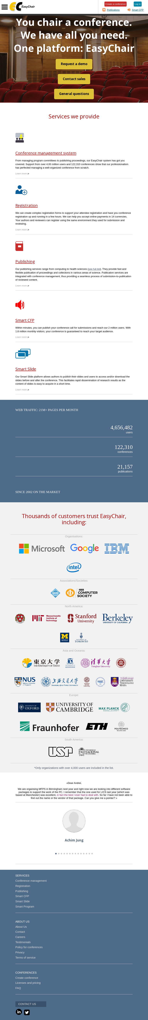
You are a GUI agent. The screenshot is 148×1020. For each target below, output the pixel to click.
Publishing (25, 261)
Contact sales (74, 79)
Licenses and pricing (28, 982)
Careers (20, 937)
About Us (21, 926)
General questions (74, 93)
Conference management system (45, 153)
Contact (20, 931)
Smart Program (24, 906)
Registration (26, 205)
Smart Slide (25, 369)
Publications (113, 10)
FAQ (18, 988)
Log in (138, 4)
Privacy (19, 952)
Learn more (22, 173)
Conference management (31, 880)
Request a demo (74, 64)
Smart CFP (138, 10)
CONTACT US (27, 1004)
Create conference (26, 977)
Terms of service (25, 957)
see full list (94, 269)
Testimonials (23, 942)
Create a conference (115, 4)
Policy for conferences (29, 947)
